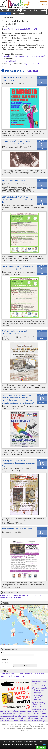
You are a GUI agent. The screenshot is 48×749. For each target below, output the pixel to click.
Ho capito (41, 747)
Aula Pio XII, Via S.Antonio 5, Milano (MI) (20, 29)
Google (25, 64)
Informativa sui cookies (12, 728)
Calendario (5, 13)
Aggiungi (32, 70)
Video (13, 13)
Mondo (17, 10)
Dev (6, 671)
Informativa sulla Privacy (34, 726)
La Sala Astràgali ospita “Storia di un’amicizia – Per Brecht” (16, 142)
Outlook (33, 64)
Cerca (44, 5)
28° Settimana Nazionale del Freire (17, 528)
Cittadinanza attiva (29, 10)
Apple (40, 64)
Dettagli (43, 744)
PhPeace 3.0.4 (20, 726)
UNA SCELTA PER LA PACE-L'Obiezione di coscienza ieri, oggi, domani (17, 199)
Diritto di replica (26, 728)
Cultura (9, 10)
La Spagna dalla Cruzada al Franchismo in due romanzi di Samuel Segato (18, 463)
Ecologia (42, 10)
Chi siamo (43, 1)
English (20, 13)
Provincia (4, 660)
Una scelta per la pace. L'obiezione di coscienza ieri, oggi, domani (18, 267)
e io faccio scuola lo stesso (13, 180)
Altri (3, 66)
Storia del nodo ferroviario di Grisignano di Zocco (14, 332)
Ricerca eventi (10, 649)
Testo (3, 653)
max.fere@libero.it (9, 61)
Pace (3, 10)
